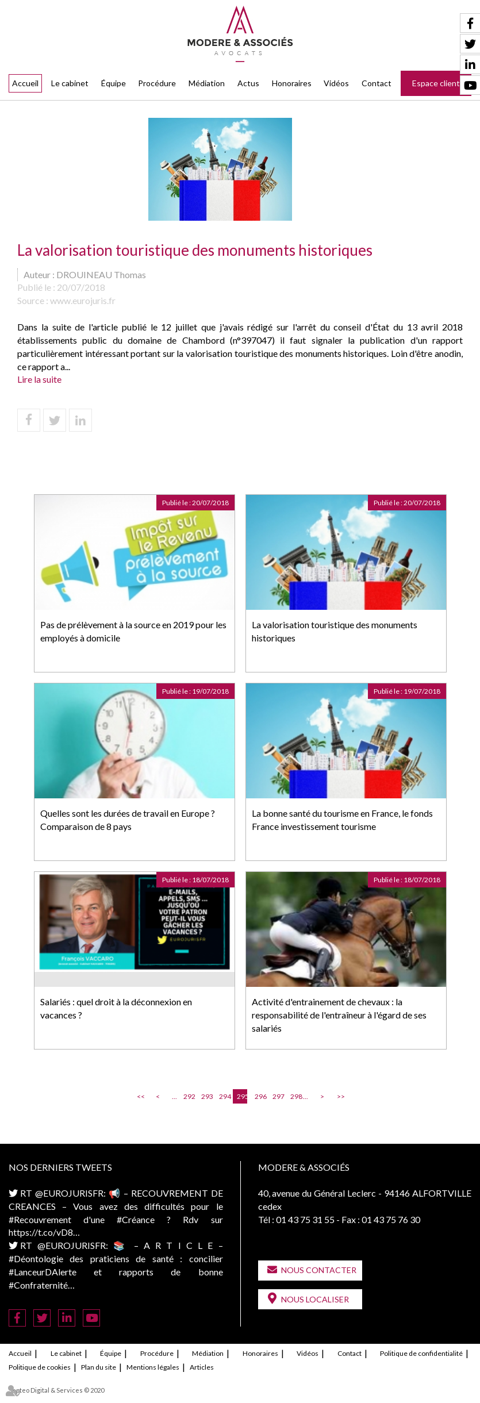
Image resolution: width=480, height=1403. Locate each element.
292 (188, 1096)
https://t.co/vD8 (41, 1232)
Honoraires (292, 83)
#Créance (136, 1219)
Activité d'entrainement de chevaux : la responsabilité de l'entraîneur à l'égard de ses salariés (339, 1014)
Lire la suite (39, 379)
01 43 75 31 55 (305, 1219)
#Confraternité (38, 1284)
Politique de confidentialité (421, 1353)
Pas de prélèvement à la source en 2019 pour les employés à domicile (133, 631)
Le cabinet (70, 83)
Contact (376, 83)
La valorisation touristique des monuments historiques (334, 631)
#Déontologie (36, 1258)
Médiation (207, 83)
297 (277, 1096)
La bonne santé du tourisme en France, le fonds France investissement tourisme (342, 820)
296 (260, 1096)
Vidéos (336, 83)
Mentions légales (152, 1367)
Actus (248, 83)
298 (295, 1096)
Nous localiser (315, 1299)
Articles (202, 1367)
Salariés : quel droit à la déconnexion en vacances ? (116, 1008)
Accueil (25, 83)
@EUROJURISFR (69, 1192)
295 (242, 1096)
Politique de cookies (40, 1367)
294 (224, 1096)
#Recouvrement (40, 1219)
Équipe (113, 83)
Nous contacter (318, 1270)
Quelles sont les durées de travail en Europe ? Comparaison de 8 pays (127, 820)
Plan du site (98, 1367)
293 (206, 1096)
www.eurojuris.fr (83, 300)
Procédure (157, 83)
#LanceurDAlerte (42, 1271)
